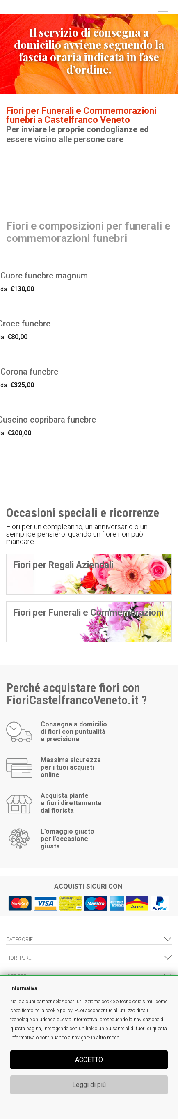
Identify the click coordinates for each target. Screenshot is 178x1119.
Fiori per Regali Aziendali (63, 565)
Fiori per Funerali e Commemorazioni (88, 612)
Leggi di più (89, 1085)
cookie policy (59, 1010)
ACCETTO (89, 1060)
